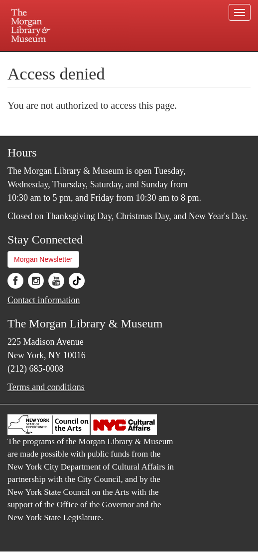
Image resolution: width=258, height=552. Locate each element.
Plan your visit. (46, 58)
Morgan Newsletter (43, 259)
